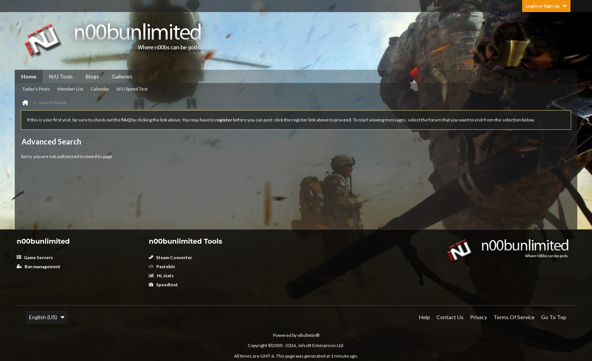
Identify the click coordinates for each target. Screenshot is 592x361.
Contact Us (450, 317)
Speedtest (163, 284)
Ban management (38, 266)
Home (28, 76)
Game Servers (35, 257)
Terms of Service (514, 317)
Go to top (553, 317)
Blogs (92, 76)
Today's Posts (36, 89)
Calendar (100, 89)
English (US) (47, 317)
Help (424, 317)
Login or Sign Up (546, 6)
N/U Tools (61, 76)
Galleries (122, 76)
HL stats (161, 275)
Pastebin (162, 266)
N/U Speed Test (132, 89)
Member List (70, 89)
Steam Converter (170, 257)
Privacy (478, 317)
